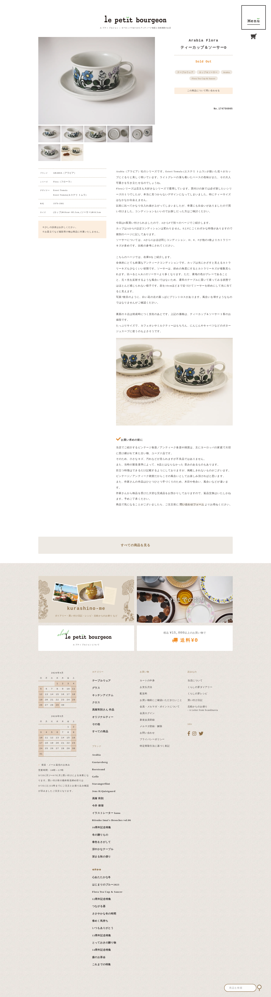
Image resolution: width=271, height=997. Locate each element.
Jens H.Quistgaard (103, 791)
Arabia (226, 72)
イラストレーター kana (106, 812)
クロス (96, 702)
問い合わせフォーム (192, 504)
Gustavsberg (100, 762)
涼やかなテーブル (103, 849)
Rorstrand (98, 769)
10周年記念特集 (101, 827)
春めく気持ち (100, 920)
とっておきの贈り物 (104, 942)
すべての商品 (100, 731)
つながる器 (99, 906)
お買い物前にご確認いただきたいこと (161, 700)
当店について (195, 680)
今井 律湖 (98, 805)
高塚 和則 (98, 798)
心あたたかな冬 (101, 877)
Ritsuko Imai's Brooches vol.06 (111, 820)
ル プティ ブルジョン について (86, 645)
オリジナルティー (103, 717)
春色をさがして (101, 842)
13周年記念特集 (101, 935)
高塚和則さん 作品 (103, 709)
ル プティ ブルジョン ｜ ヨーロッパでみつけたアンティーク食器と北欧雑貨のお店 (135, 28)
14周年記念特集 (101, 949)
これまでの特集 (101, 964)
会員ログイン (147, 713)
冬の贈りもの (100, 834)
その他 (96, 724)
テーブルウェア (185, 72)
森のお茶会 (99, 957)
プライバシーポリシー (152, 739)
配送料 (143, 693)
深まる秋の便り (101, 856)
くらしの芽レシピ (197, 693)
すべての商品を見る (135, 545)
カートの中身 (147, 680)
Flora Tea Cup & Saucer (203, 78)
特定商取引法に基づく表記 (155, 746)
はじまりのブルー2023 (105, 884)
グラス (96, 687)
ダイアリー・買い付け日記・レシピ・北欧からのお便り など (86, 611)
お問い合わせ (147, 732)
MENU (253, 17)
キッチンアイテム (103, 695)
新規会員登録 (147, 719)
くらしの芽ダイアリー (200, 687)
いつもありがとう (103, 928)
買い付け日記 (195, 700)
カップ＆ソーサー (208, 72)
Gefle (95, 776)
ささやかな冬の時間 (104, 913)
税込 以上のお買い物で (184, 638)
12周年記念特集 (101, 899)
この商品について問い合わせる (203, 91)
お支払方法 (146, 687)
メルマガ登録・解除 (151, 726)
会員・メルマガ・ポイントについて (160, 706)
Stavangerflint (101, 783)
